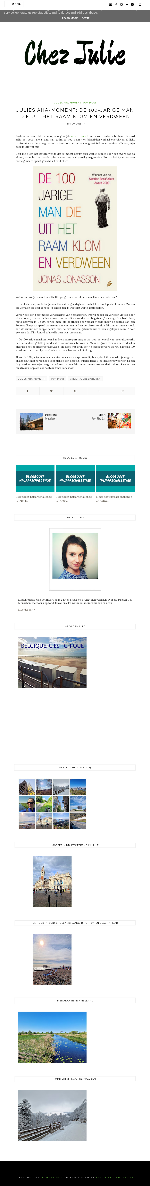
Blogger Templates (115, 1177)
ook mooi (89, 103)
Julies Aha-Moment (67, 103)
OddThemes (51, 1177)
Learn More (70, 18)
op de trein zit (79, 136)
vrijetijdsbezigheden (85, 379)
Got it (85, 18)
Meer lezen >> (26, 609)
